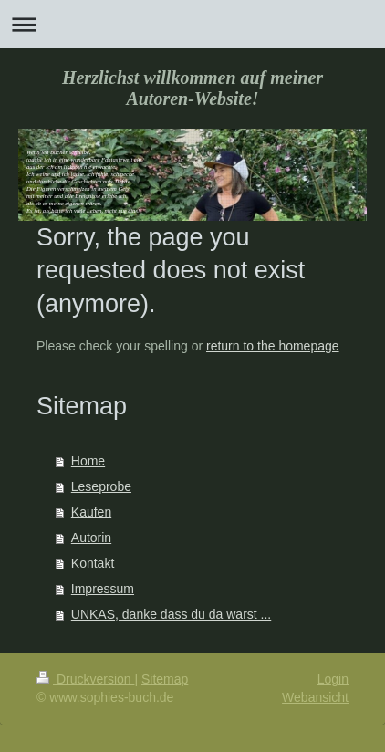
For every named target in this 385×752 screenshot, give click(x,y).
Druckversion (85, 679)
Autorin (91, 537)
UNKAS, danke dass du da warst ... (171, 614)
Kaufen (91, 512)
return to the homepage (272, 346)
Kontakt (92, 563)
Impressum (102, 588)
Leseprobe (101, 486)
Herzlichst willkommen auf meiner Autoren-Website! (192, 88)
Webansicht (315, 697)
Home (88, 461)
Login (333, 679)
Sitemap (164, 679)
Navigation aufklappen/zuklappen (192, 24)
